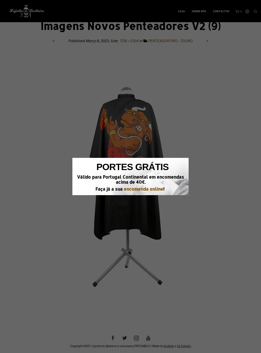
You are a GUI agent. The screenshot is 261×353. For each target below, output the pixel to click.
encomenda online (143, 189)
